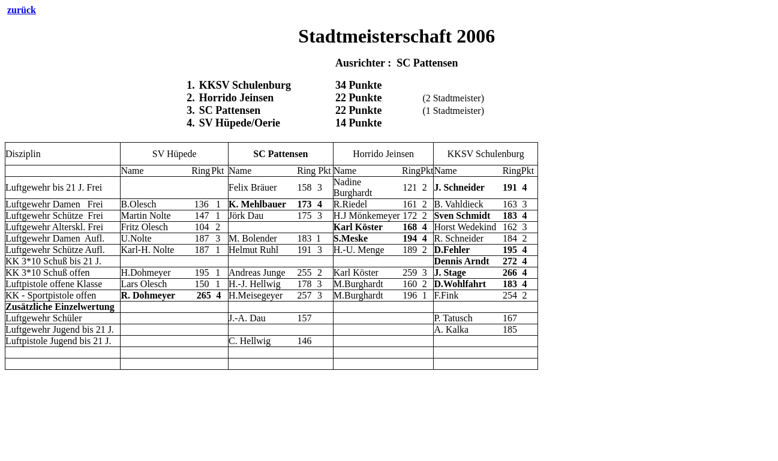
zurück (21, 10)
